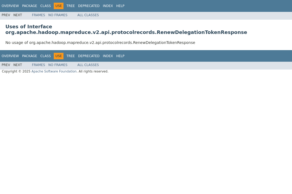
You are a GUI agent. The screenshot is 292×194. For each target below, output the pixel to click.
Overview (10, 6)
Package (29, 6)
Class (45, 6)
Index (108, 6)
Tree (70, 6)
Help (120, 6)
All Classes (88, 15)
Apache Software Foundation (53, 71)
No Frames (58, 15)
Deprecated (89, 6)
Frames (38, 15)
